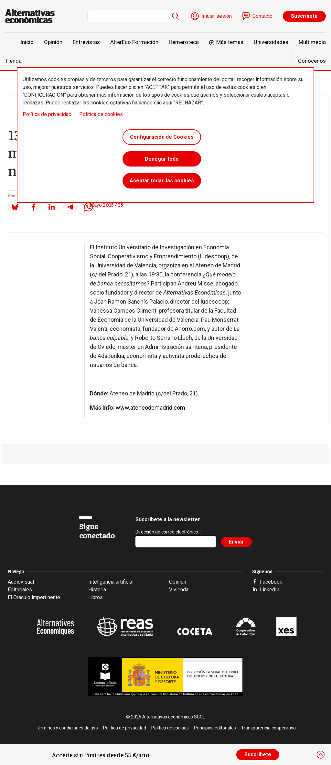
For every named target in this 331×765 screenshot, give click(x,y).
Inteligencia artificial (110, 582)
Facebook (271, 582)
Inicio (27, 42)
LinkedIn (269, 590)
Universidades (271, 42)
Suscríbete (304, 16)
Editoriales (20, 590)
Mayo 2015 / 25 (106, 204)
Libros (95, 597)
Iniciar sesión (216, 16)
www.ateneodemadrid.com (150, 407)
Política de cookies (101, 114)
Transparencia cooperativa (268, 727)
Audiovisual (21, 582)
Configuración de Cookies (162, 137)
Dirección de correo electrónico (166, 531)
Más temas (229, 42)
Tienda (13, 61)
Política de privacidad (47, 114)
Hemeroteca (184, 42)
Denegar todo (162, 159)
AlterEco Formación (134, 42)
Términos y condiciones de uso (67, 727)
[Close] (320, 754)
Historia (97, 590)
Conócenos (312, 61)
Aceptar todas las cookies (162, 181)
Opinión (53, 42)
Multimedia (312, 42)
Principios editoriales (215, 727)
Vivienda (178, 590)
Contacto (262, 16)
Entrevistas (86, 42)
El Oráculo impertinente (34, 597)
